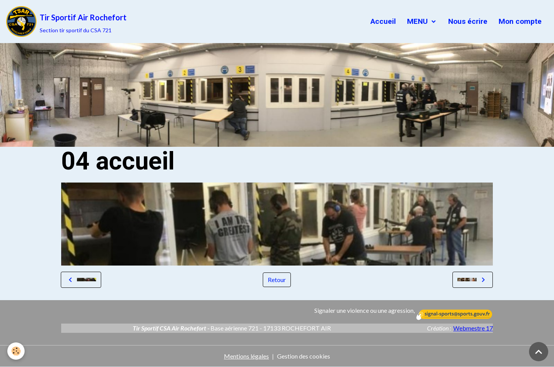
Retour (277, 279)
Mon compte (519, 21)
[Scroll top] (538, 351)
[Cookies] (16, 351)
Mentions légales (246, 356)
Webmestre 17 (473, 328)
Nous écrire (466, 21)
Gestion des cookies (303, 356)
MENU (417, 21)
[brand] (66, 21)
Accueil (382, 21)
